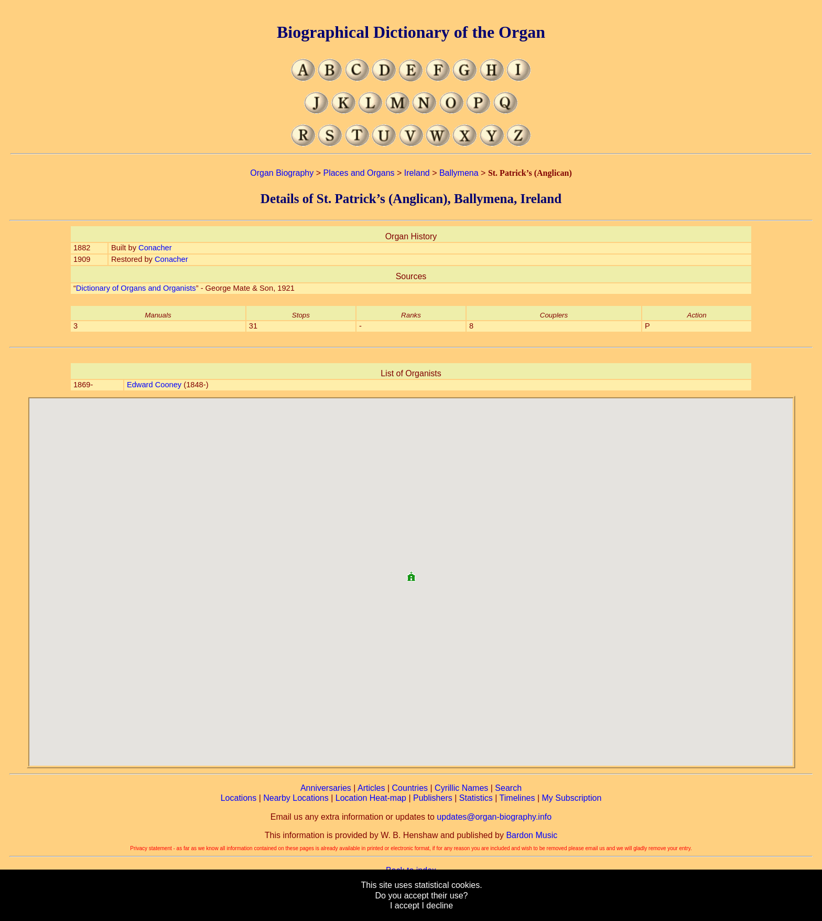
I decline (437, 905)
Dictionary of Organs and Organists (136, 288)
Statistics (476, 797)
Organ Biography (281, 172)
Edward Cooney (154, 384)
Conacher (155, 248)
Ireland (417, 172)
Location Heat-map (371, 797)
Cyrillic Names (461, 788)
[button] (411, 572)
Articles (371, 788)
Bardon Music (531, 835)
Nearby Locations (296, 797)
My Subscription (571, 797)
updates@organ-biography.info (494, 816)
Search (508, 788)
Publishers (432, 797)
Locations (239, 797)
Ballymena (459, 172)
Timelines (517, 797)
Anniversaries (325, 788)
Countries (410, 788)
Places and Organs (358, 172)
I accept (404, 905)
